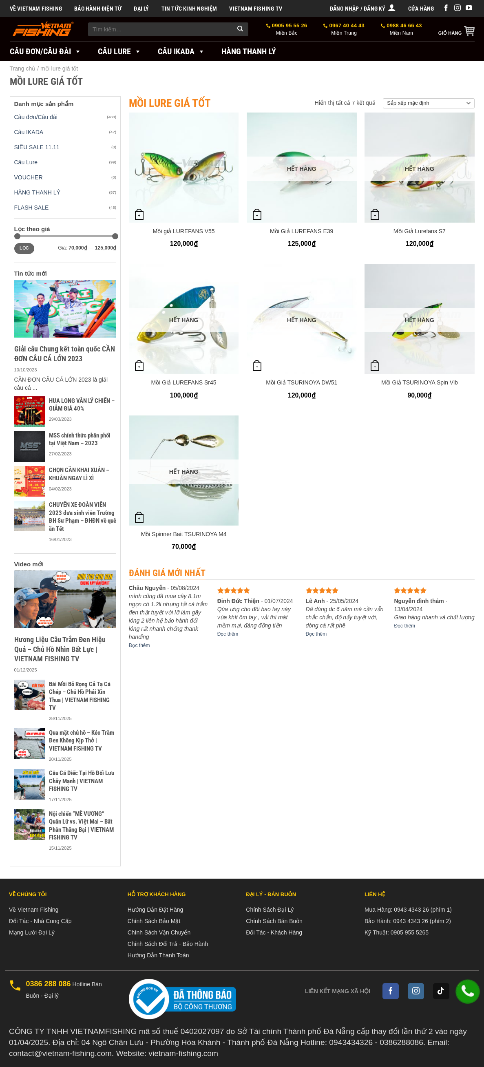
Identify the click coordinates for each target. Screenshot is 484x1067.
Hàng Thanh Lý (248, 51)
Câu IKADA (181, 51)
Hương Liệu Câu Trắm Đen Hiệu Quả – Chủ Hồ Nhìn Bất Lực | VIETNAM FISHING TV (60, 649)
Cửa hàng (421, 8)
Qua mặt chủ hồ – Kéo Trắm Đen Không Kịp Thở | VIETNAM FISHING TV (81, 740)
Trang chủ (23, 68)
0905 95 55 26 (286, 29)
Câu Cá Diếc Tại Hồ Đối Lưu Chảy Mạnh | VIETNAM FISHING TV (81, 781)
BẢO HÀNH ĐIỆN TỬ (98, 8)
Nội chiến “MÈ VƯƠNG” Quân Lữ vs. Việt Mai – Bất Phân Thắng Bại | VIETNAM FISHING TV (81, 826)
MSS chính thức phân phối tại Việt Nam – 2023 (80, 439)
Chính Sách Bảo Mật (154, 921)
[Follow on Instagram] (457, 8)
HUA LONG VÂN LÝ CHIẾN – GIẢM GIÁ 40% (82, 405)
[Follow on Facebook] (446, 8)
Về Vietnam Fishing (36, 8)
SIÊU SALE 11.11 (37, 147)
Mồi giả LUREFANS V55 (183, 231)
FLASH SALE (31, 207)
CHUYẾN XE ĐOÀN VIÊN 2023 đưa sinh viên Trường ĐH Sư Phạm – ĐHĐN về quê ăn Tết (82, 516)
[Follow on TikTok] (441, 991)
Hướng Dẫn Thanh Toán (158, 955)
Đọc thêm (139, 645)
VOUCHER (28, 177)
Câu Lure (119, 51)
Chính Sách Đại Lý (270, 909)
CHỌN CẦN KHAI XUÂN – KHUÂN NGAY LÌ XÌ (79, 474)
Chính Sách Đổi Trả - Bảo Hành (168, 944)
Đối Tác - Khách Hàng (274, 932)
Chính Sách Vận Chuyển (159, 932)
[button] (363, 8)
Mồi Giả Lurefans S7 (419, 231)
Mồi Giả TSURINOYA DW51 (301, 382)
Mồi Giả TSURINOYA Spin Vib (419, 382)
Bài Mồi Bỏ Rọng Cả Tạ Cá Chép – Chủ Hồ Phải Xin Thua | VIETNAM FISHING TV (80, 696)
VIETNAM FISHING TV (255, 8)
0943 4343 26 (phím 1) (423, 909)
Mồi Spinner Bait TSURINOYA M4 (184, 534)
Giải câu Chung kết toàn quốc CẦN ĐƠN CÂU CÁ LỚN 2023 (64, 353)
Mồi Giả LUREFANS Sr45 (184, 382)
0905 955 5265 (410, 932)
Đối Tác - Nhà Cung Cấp (40, 921)
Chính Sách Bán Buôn (274, 921)
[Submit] (240, 29)
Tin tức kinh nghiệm (189, 8)
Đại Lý (141, 8)
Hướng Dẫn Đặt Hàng (155, 909)
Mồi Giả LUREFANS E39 (301, 231)
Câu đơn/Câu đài (46, 51)
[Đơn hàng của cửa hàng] (429, 103)
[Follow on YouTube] (469, 8)
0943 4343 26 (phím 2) (422, 921)
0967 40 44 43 (344, 29)
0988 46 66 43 (401, 29)
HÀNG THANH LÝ (37, 192)
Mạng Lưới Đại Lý (32, 932)
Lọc (24, 248)
